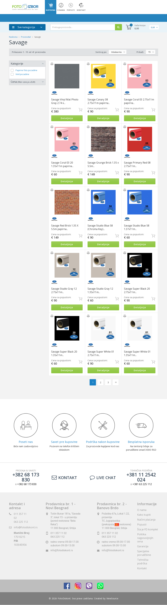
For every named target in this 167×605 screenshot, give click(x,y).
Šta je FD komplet (147, 529)
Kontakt (64, 477)
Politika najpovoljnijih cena (145, 538)
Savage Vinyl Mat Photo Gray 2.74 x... (64, 101)
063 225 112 (21, 522)
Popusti (141, 524)
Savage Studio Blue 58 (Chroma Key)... (100, 227)
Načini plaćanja (146, 519)
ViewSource (112, 598)
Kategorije (17, 63)
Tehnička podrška (142, 561)
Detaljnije (67, 118)
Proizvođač (26, 37)
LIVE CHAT (103, 477)
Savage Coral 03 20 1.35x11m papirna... (62, 164)
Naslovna (13, 37)
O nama (141, 510)
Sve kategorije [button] (23, 27)
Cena (23, 82)
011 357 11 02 (58, 533)
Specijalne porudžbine (144, 553)
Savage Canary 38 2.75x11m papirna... (99, 101)
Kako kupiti (144, 515)
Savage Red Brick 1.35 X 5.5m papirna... (64, 227)
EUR (153, 27)
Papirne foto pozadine (26, 70)
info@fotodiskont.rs (26, 527)
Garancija (142, 546)
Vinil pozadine (22, 74)
